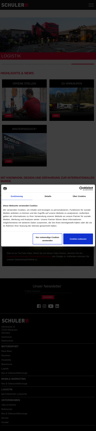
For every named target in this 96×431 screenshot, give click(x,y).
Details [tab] (48, 196)
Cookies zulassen (78, 239)
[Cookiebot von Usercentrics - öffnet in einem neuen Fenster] (81, 189)
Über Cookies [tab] (79, 196)
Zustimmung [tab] (17, 196)
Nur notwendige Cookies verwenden (47, 238)
